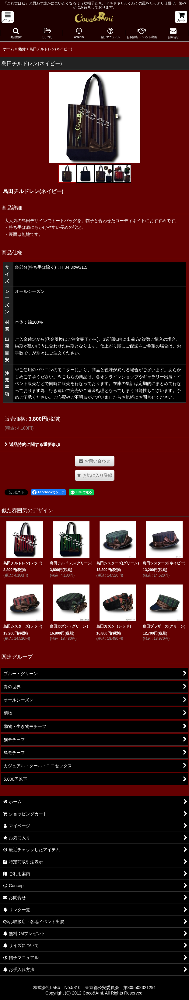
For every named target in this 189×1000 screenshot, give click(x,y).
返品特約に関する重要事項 (32, 444)
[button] (8, 17)
